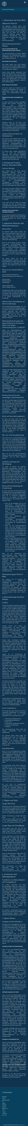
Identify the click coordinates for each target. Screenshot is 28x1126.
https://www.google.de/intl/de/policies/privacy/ (14, 870)
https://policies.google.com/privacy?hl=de (12, 822)
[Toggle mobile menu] (25, 2)
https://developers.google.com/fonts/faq (12, 819)
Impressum (21, 1124)
